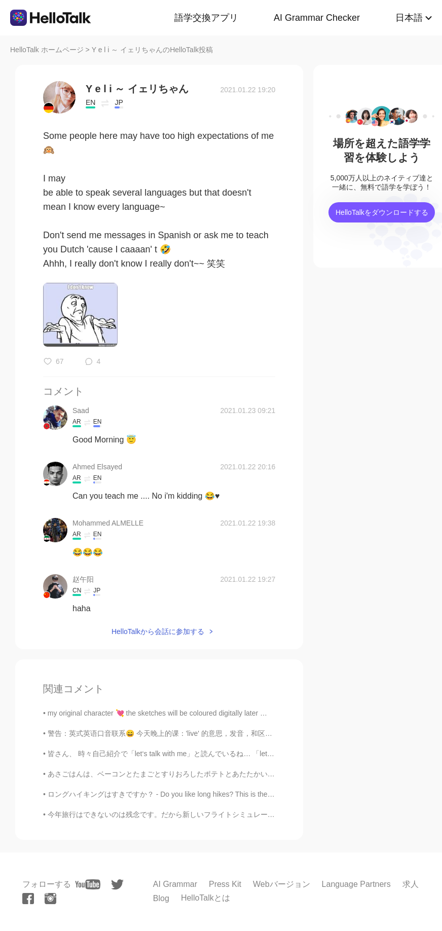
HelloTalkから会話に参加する (158, 631)
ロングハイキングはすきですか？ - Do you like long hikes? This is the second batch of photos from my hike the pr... (229, 794)
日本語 (409, 18)
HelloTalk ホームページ (47, 50)
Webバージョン (281, 884)
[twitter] (117, 884)
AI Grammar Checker (317, 18)
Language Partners (356, 884)
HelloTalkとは (205, 897)
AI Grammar (175, 884)
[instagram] (50, 898)
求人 (410, 884)
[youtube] (87, 884)
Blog (161, 898)
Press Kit (225, 884)
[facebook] (28, 898)
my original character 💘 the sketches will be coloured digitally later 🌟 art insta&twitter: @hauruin (201, 713)
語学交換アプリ (206, 18)
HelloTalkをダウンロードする (382, 212)
